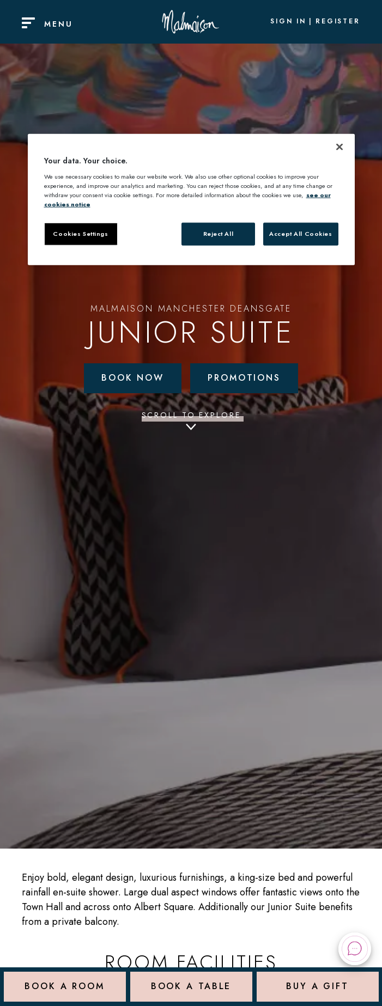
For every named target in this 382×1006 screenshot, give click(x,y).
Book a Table (191, 986)
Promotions (244, 377)
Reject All (218, 233)
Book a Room (65, 986)
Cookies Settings (80, 233)
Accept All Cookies (300, 233)
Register (338, 22)
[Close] (339, 147)
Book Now (132, 377)
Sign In (288, 22)
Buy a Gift (317, 986)
